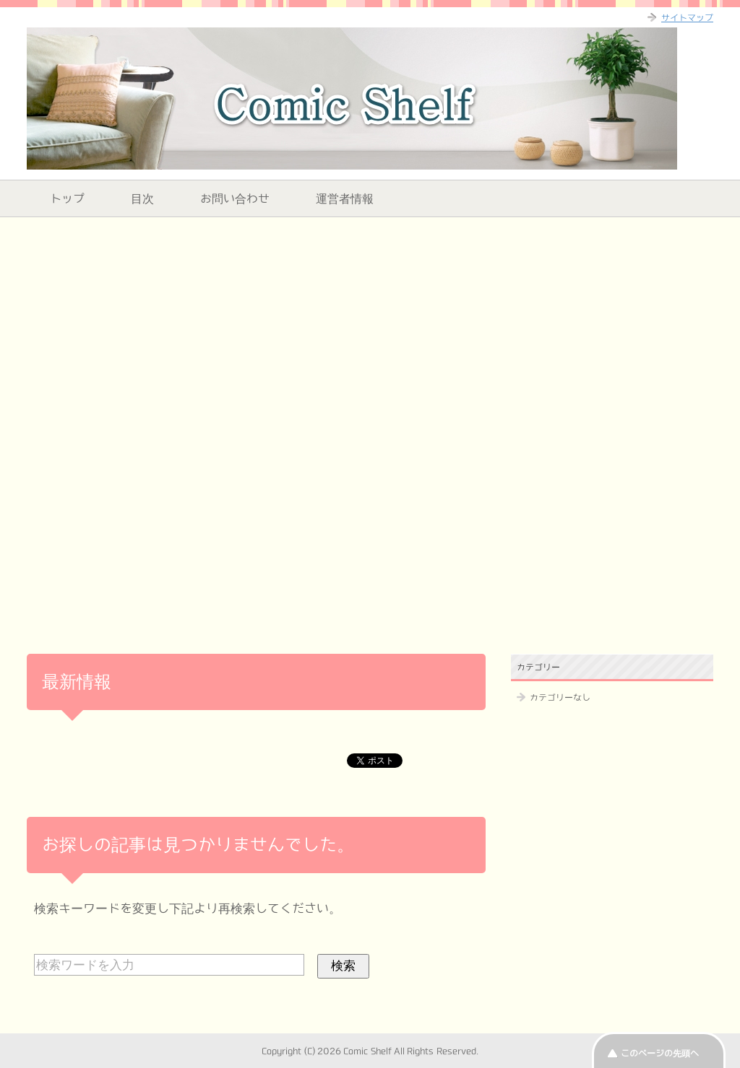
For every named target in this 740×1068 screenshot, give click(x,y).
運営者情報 (345, 198)
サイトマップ (687, 17)
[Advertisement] (370, 329)
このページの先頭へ (660, 1053)
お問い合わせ (235, 198)
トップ (67, 198)
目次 (142, 198)
